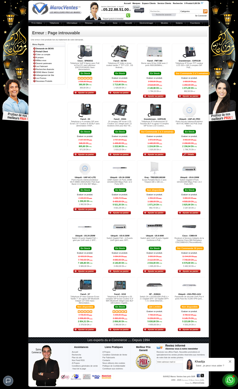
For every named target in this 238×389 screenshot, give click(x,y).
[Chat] (8, 381)
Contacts (106, 360)
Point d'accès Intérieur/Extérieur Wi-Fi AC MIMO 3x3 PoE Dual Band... (189, 123)
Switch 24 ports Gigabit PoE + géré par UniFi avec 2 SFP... (84, 239)
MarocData (198, 383)
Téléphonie (54, 23)
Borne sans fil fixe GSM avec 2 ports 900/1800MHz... (154, 64)
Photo (102, 23)
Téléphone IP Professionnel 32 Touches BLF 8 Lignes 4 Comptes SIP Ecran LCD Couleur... (154, 123)
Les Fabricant (42, 66)
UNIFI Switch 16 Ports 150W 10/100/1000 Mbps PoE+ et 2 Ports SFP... (119, 182)
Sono (115, 23)
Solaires (179, 23)
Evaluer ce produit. (120, 78)
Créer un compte (43, 54)
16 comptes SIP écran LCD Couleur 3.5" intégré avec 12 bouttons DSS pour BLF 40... (119, 123)
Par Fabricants (108, 357)
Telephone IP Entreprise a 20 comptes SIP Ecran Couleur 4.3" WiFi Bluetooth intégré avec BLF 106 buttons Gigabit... (119, 300)
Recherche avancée (163, 15)
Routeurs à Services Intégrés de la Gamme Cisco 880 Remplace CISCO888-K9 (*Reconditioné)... (189, 240)
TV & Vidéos (36, 23)
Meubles (164, 23)
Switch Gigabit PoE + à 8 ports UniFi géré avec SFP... (120, 239)
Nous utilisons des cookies (113, 363)
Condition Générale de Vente (114, 355)
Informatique (72, 23)
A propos (39, 57)
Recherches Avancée (45, 69)
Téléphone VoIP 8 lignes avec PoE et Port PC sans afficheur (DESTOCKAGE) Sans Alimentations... (85, 66)
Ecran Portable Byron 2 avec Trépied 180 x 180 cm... (154, 181)
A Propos (106, 352)
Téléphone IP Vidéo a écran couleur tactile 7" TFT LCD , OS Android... (119, 65)
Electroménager (146, 23)
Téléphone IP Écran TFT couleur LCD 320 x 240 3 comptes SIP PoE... (189, 65)
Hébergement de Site (45, 75)
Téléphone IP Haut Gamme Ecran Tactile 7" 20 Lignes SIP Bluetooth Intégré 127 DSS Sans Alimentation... (84, 300)
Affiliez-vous (41, 60)
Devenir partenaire (44, 63)
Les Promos (41, 78)
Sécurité (128, 23)
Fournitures (195, 23)
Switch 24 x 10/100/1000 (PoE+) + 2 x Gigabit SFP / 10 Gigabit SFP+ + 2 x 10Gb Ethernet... (154, 299)
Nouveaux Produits (44, 81)
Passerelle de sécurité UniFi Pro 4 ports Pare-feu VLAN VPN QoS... (189, 298)
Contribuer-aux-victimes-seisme (112, 370)
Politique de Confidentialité (113, 366)
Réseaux (89, 23)
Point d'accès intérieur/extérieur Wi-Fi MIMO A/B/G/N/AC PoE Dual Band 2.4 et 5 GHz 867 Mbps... (85, 182)
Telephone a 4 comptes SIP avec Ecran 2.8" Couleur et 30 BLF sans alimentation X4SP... (85, 123)
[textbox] (164, 11)
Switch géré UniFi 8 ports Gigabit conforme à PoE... (154, 239)
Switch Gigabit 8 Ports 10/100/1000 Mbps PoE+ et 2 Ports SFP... (189, 182)
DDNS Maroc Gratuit (45, 72)
